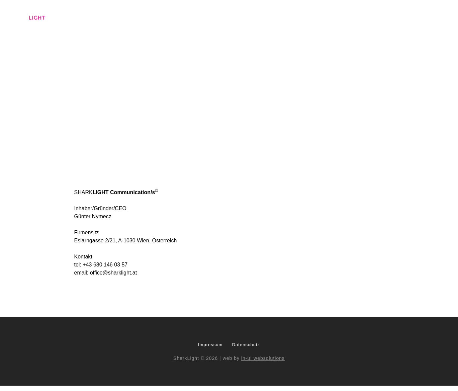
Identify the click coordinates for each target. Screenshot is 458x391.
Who (235, 17)
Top (412, 17)
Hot (393, 17)
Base (213, 17)
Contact (437, 17)
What (257, 17)
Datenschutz (246, 344)
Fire (309, 17)
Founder (368, 17)
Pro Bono (336, 17)
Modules (285, 17)
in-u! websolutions (263, 358)
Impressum (210, 344)
